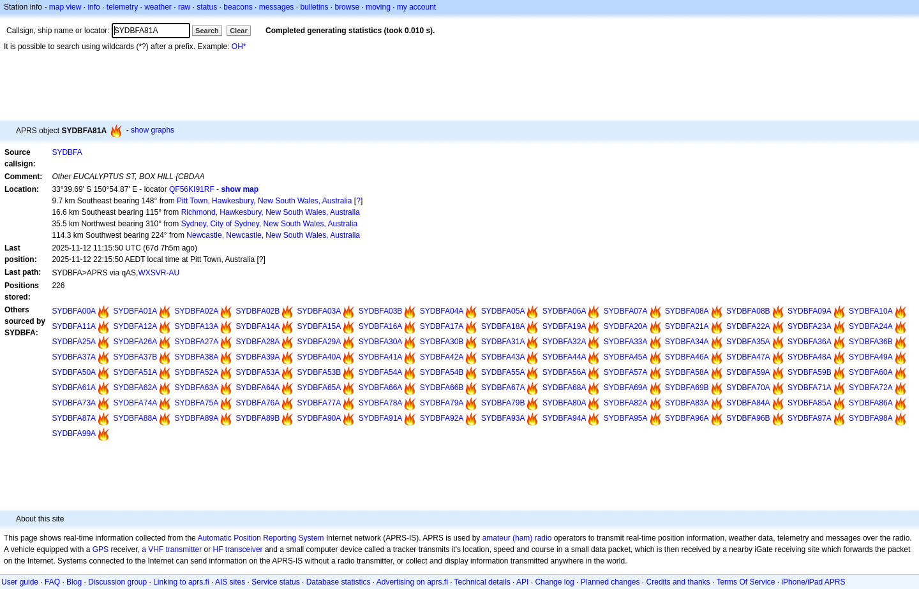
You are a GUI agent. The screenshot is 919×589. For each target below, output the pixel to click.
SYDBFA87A (74, 418)
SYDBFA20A (626, 326)
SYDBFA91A (381, 418)
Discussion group (117, 582)
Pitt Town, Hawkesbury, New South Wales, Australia (264, 200)
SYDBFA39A (258, 357)
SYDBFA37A (74, 357)
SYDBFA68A (564, 387)
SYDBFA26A (135, 341)
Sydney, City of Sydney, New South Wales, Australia (269, 223)
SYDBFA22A (748, 326)
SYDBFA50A (74, 372)
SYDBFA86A (871, 402)
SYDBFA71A (810, 387)
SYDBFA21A (687, 326)
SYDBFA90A (319, 418)
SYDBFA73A (74, 402)
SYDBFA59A (748, 372)
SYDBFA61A (74, 387)
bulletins (314, 7)
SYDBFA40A (319, 357)
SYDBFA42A (442, 357)
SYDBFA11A (74, 326)
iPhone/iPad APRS (813, 582)
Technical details (482, 582)
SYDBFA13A (196, 326)
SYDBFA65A (319, 387)
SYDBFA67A (503, 387)
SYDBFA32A (564, 341)
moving (378, 7)
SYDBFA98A (871, 418)
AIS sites (230, 582)
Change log (554, 582)
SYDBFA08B (748, 311)
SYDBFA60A (871, 372)
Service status (275, 582)
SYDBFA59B (810, 372)
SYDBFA (67, 152)
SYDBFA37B (135, 357)
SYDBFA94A (564, 418)
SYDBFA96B (748, 418)
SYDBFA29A (319, 341)
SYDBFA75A (196, 402)
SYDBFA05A (503, 311)
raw (184, 7)
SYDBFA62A (135, 387)
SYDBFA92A (442, 418)
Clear (239, 30)
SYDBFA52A (196, 372)
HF (218, 549)
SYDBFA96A (687, 418)
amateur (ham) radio (517, 538)
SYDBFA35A (748, 341)
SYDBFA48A (810, 357)
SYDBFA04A (442, 311)
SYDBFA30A (381, 341)
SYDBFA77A (319, 402)
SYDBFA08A (687, 311)
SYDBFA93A (503, 418)
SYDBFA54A (381, 372)
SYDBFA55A (503, 372)
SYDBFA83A (687, 402)
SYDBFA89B (258, 418)
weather (158, 7)
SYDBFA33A (626, 341)
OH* (239, 46)
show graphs (152, 130)
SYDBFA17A (442, 326)
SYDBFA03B (381, 311)
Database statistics (338, 582)
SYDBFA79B (503, 402)
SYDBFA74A (135, 402)
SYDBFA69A (626, 387)
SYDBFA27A (196, 341)
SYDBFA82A (626, 402)
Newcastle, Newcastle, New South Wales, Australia (273, 235)
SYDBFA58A (687, 372)
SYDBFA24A (871, 326)
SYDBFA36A (810, 341)
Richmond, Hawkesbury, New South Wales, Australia (270, 212)
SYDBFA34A (687, 341)
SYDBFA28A (258, 341)
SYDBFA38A (196, 357)
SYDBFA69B (687, 387)
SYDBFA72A (871, 387)
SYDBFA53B (319, 372)
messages (276, 7)
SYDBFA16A (381, 326)
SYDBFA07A (626, 311)
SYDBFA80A (564, 402)
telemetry (122, 7)
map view (65, 7)
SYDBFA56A (564, 372)
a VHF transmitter (172, 549)
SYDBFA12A (135, 326)
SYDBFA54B (442, 372)
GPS (100, 549)
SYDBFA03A (319, 311)
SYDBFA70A (748, 387)
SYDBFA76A (258, 402)
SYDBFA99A (74, 433)
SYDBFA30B (442, 341)
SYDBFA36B (871, 341)
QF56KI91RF (191, 189)
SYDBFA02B (258, 311)
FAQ (52, 582)
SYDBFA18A (503, 326)
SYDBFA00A (74, 311)
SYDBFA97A (810, 418)
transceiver (244, 549)
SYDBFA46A (687, 357)
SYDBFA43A (503, 357)
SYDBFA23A (810, 326)
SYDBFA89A (196, 418)
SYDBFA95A (626, 418)
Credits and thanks (678, 582)
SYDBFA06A (564, 311)
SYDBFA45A (626, 357)
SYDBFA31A (503, 341)
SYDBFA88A (135, 418)
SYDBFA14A (258, 326)
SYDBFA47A (748, 357)
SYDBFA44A (564, 357)
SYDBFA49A (871, 357)
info (93, 7)
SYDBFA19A (564, 326)
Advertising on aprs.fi (412, 582)
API (522, 582)
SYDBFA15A (319, 326)
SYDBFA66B (442, 387)
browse (346, 7)
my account (416, 7)
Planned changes (610, 582)
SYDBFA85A (810, 402)
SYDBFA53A (258, 372)
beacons (237, 7)
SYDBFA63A (196, 387)
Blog (74, 582)
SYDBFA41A (381, 357)
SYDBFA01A (135, 311)
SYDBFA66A (381, 387)
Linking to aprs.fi (181, 582)
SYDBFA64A (258, 387)
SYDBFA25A (74, 341)
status (207, 7)
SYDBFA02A (196, 311)
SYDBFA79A (442, 402)
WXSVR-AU (158, 272)
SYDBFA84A (748, 402)
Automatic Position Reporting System (260, 538)
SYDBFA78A (381, 402)
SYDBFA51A (135, 372)
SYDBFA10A (871, 311)
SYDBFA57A (626, 372)
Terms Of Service (745, 582)
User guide (19, 582)
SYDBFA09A (810, 311)
